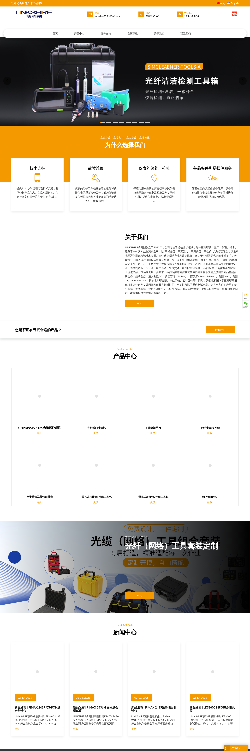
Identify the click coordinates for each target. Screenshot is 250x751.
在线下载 (132, 30)
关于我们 (159, 30)
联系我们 (185, 30)
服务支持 (106, 30)
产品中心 (79, 30)
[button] (243, 81)
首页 (55, 30)
